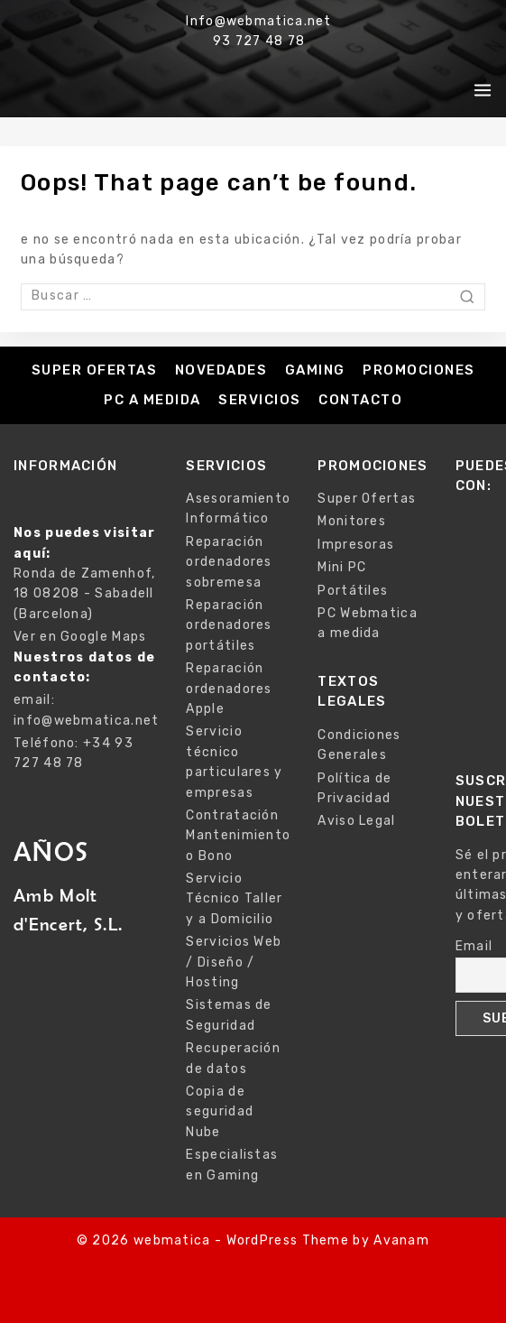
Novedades (221, 370)
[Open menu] (482, 90)
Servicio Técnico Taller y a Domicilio (234, 899)
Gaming (315, 370)
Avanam (401, 1240)
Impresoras (355, 544)
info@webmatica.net (86, 720)
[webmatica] (95, 90)
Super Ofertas (95, 370)
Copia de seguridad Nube (219, 1112)
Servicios (259, 400)
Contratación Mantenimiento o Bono (238, 836)
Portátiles (352, 590)
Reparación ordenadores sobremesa (228, 562)
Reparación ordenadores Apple (228, 689)
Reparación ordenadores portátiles (228, 625)
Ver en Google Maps (80, 636)
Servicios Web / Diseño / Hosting (233, 962)
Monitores (351, 521)
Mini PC (341, 567)
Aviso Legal (356, 820)
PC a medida (152, 400)
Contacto (360, 400)
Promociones (419, 370)
